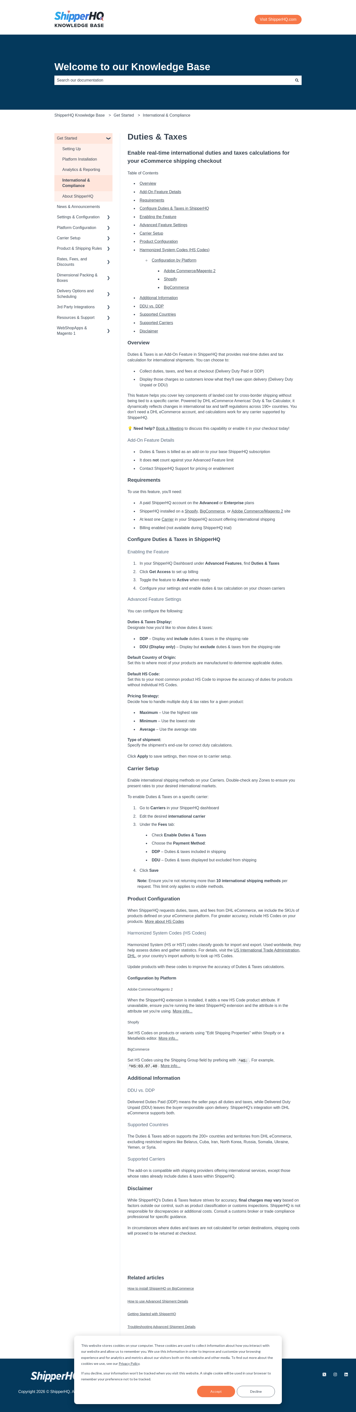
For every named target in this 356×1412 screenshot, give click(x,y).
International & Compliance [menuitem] (76, 183)
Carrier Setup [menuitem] (68, 238)
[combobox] (173, 80)
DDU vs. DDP (152, 306)
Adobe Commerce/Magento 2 (190, 271)
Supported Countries (158, 314)
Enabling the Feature (158, 217)
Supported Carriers (156, 323)
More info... (182, 1011)
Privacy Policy (129, 1363)
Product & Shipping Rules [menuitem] (79, 248)
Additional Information (159, 298)
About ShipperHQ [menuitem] (77, 196)
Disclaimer (149, 331)
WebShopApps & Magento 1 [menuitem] (72, 330)
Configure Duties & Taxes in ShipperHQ (174, 208)
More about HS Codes (164, 921)
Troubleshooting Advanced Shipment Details (162, 1327)
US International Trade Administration (266, 950)
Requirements (152, 200)
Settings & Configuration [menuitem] (78, 217)
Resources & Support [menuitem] (75, 317)
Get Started (124, 115)
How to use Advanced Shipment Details (158, 1301)
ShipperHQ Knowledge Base (79, 115)
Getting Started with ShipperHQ (152, 1314)
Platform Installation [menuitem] (79, 159)
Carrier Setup (151, 233)
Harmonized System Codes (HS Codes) (175, 250)
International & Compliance (166, 115)
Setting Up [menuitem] (71, 149)
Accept (216, 1391)
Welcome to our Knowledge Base (132, 66)
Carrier (168, 519)
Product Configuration (159, 241)
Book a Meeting (169, 428)
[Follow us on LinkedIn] (346, 1374)
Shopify (170, 279)
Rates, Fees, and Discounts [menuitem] (72, 262)
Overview (148, 183)
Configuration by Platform (174, 260)
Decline (256, 1391)
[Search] (297, 80)
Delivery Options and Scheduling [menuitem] (75, 293)
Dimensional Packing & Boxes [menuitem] (77, 278)
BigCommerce (176, 287)
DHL (131, 956)
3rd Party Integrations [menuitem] (76, 307)
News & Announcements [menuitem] (78, 207)
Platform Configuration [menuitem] (76, 228)
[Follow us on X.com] (324, 1374)
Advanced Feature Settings (163, 225)
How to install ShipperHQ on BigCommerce (161, 1288)
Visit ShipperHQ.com (278, 19)
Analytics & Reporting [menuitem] (81, 169)
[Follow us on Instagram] (335, 1374)
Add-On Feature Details (160, 192)
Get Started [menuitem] (67, 138)
